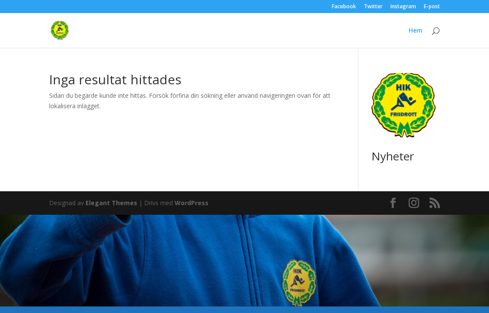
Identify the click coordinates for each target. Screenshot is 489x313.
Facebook (344, 7)
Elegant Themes (111, 203)
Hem (416, 30)
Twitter (373, 7)
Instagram (403, 7)
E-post (432, 7)
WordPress (191, 203)
